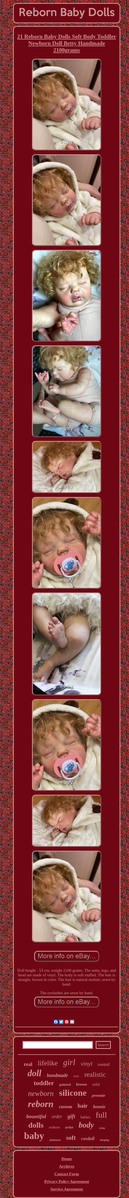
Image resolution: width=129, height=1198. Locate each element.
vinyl (86, 1063)
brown (81, 1084)
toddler (44, 1082)
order (56, 1116)
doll (34, 1073)
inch (76, 1076)
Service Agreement (66, 1189)
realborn (54, 1127)
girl (69, 1062)
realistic (95, 1074)
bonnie (99, 1106)
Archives (66, 1166)
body (86, 1125)
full (101, 1114)
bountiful (36, 1116)
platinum (55, 1139)
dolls (36, 1125)
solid (95, 1084)
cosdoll (88, 1138)
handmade (57, 1075)
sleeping (104, 1139)
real (28, 1064)
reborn (40, 1104)
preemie (98, 1095)
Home (67, 1159)
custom (65, 1106)
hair (83, 1105)
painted (65, 1084)
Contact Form (66, 1174)
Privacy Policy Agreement (66, 1181)
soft (71, 1137)
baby (34, 1136)
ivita (102, 1128)
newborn (41, 1093)
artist (69, 1127)
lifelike (48, 1063)
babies (85, 1117)
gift (71, 1116)
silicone (72, 1093)
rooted (103, 1064)
